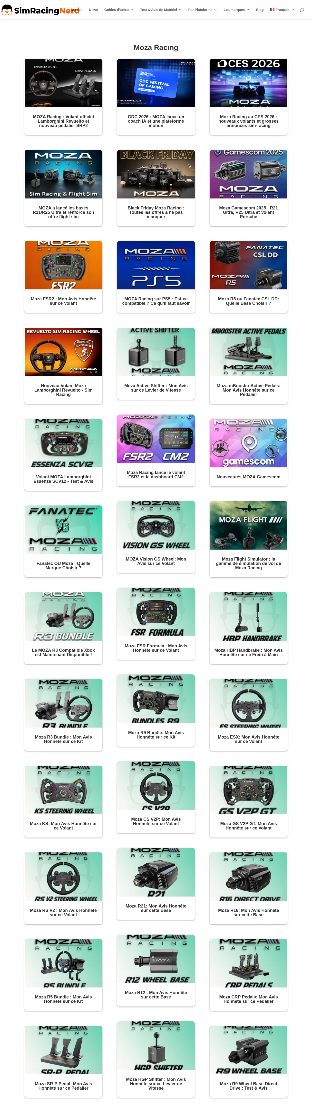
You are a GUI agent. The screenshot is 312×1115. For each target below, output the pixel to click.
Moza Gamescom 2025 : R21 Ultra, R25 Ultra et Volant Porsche (248, 212)
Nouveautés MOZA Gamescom (248, 476)
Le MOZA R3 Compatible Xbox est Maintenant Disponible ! (63, 652)
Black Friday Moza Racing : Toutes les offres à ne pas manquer (155, 212)
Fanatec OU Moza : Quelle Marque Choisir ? (63, 565)
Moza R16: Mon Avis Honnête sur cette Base (248, 912)
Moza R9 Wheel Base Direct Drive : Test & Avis (248, 1086)
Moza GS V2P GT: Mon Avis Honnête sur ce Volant (248, 825)
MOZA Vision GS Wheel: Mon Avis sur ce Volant (156, 561)
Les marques (234, 10)
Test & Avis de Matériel (158, 10)
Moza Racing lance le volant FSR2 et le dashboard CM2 (156, 474)
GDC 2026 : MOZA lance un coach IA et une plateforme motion (156, 121)
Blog (260, 10)
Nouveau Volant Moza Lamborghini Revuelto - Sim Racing (63, 390)
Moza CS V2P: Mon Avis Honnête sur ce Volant (156, 821)
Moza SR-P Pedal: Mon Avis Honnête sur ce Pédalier (63, 1086)
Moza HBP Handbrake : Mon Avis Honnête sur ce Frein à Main (248, 652)
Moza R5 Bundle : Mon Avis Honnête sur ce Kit (63, 999)
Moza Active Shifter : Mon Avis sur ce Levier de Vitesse (156, 388)
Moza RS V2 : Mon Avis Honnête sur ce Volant (63, 912)
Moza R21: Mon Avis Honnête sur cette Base (156, 908)
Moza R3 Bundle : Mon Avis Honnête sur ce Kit (63, 739)
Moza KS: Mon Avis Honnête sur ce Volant (63, 825)
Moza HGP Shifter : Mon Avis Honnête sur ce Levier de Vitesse (156, 1084)
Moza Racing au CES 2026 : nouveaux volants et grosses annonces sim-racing (248, 121)
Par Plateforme (200, 10)
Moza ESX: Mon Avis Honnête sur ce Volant (248, 739)
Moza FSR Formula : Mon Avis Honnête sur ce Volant (156, 648)
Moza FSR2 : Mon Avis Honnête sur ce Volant (63, 301)
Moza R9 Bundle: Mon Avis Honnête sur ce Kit (156, 735)
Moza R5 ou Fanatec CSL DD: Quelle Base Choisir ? (248, 301)
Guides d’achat (116, 10)
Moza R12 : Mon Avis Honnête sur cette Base (156, 994)
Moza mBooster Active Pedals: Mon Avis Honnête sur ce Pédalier (248, 390)
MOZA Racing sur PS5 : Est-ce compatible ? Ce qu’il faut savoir (156, 301)
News (93, 10)
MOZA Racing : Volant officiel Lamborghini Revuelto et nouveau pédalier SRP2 (63, 121)
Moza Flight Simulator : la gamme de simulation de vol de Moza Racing (248, 563)
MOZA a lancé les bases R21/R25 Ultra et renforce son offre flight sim (63, 212)
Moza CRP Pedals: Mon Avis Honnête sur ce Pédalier (248, 999)
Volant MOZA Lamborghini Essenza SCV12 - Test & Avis (63, 479)
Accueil (76, 10)
